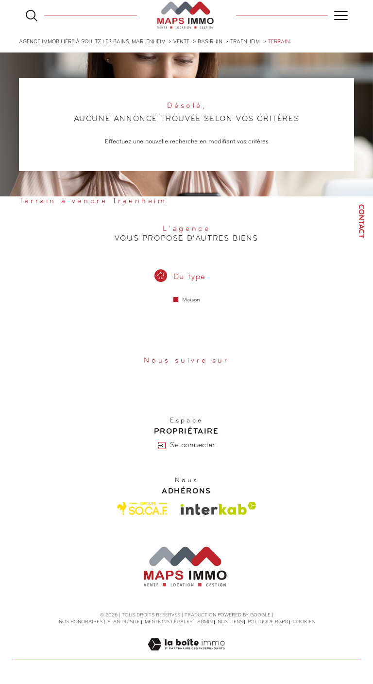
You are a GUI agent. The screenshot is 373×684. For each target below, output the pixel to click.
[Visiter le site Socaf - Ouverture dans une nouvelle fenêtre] (143, 508)
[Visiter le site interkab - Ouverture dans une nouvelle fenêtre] (218, 508)
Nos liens (230, 622)
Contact (360, 221)
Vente (181, 42)
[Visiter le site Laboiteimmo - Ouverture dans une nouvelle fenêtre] (186, 655)
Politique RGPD (268, 622)
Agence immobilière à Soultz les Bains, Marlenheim (92, 42)
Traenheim (245, 42)
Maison (191, 300)
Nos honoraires (80, 622)
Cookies (304, 622)
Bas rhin (210, 42)
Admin (205, 622)
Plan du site (123, 622)
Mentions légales (168, 622)
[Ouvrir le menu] (341, 15)
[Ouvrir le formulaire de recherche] (31, 15)
